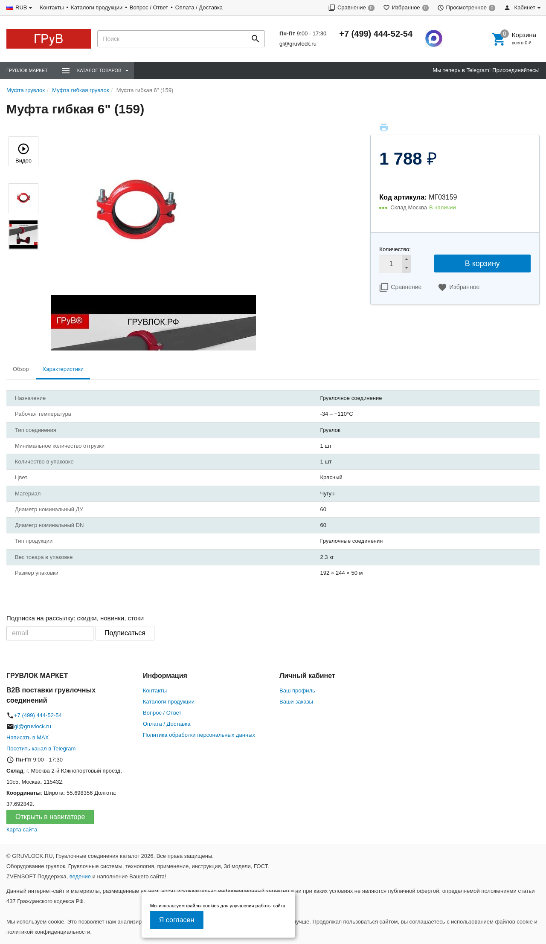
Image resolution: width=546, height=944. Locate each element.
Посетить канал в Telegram (41, 748)
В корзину (482, 263)
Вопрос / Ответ (149, 7)
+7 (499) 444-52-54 (375, 33)
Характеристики (63, 369)
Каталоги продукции (96, 7)
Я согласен (177, 920)
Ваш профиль (297, 690)
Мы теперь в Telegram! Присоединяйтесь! (486, 70)
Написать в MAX (27, 737)
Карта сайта (21, 829)
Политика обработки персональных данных (199, 735)
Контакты (52, 7)
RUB (21, 7)
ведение (80, 876)
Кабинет (519, 7)
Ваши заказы (296, 701)
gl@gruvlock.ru (298, 44)
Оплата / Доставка (199, 7)
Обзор (21, 369)
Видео (23, 152)
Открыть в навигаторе (50, 816)
